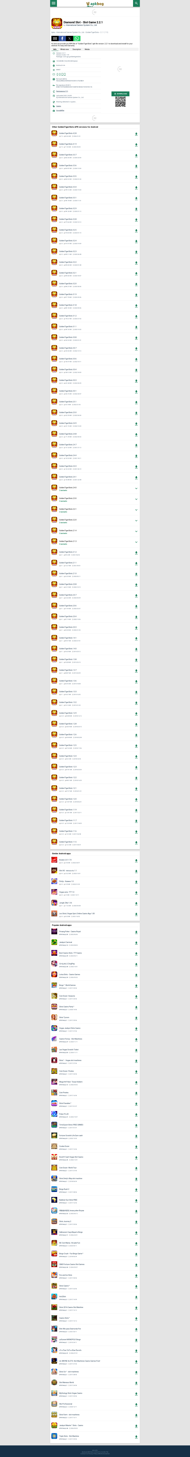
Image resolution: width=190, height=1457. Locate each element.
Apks (53, 32)
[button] (55, 38)
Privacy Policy (93, 1454)
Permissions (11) (62, 91)
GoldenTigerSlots (92, 32)
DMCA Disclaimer (104, 1454)
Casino (58, 106)
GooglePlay (60, 110)
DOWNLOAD (120, 94)
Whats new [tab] (64, 49)
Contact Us (84, 1454)
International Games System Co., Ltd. (81, 25)
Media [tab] (87, 49)
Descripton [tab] (77, 49)
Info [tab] (54, 49)
